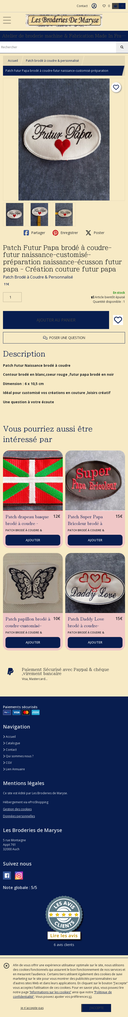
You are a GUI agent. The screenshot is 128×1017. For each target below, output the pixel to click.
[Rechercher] (122, 47)
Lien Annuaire (14, 769)
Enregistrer (65, 233)
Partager (34, 233)
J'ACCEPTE (97, 1008)
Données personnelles (19, 816)
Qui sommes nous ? (18, 756)
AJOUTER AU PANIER (56, 320)
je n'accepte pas (32, 1008)
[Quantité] (12, 297)
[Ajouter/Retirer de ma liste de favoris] (118, 320)
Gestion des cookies (17, 809)
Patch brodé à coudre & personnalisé (52, 60)
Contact (82, 6)
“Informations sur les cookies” (50, 992)
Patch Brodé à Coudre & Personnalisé (38, 277)
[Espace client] (94, 6)
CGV (7, 762)
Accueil (13, 60)
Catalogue (11, 743)
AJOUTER (33, 540)
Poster (94, 233)
